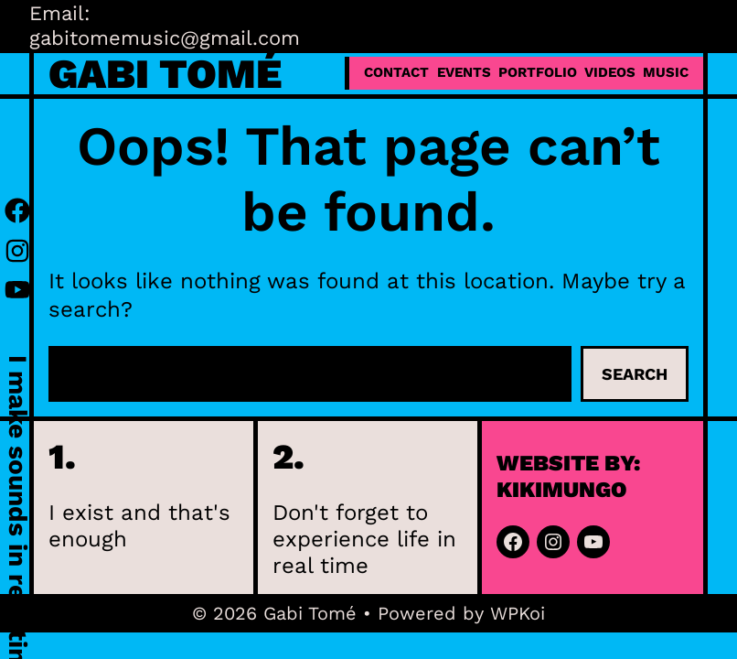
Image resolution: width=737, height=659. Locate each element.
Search (635, 374)
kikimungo (562, 489)
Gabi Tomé (165, 73)
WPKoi (517, 613)
